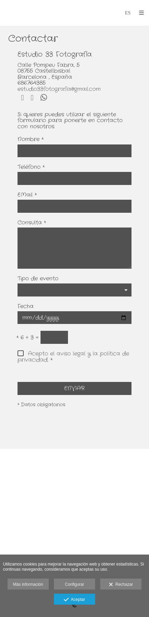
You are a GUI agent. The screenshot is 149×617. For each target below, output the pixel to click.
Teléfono (31, 167)
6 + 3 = (27, 338)
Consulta (32, 223)
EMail (27, 195)
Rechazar (121, 584)
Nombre (31, 139)
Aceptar (74, 600)
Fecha (26, 306)
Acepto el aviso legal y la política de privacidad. (73, 357)
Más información (28, 584)
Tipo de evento (38, 279)
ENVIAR (74, 388)
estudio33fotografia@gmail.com (59, 89)
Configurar (74, 584)
